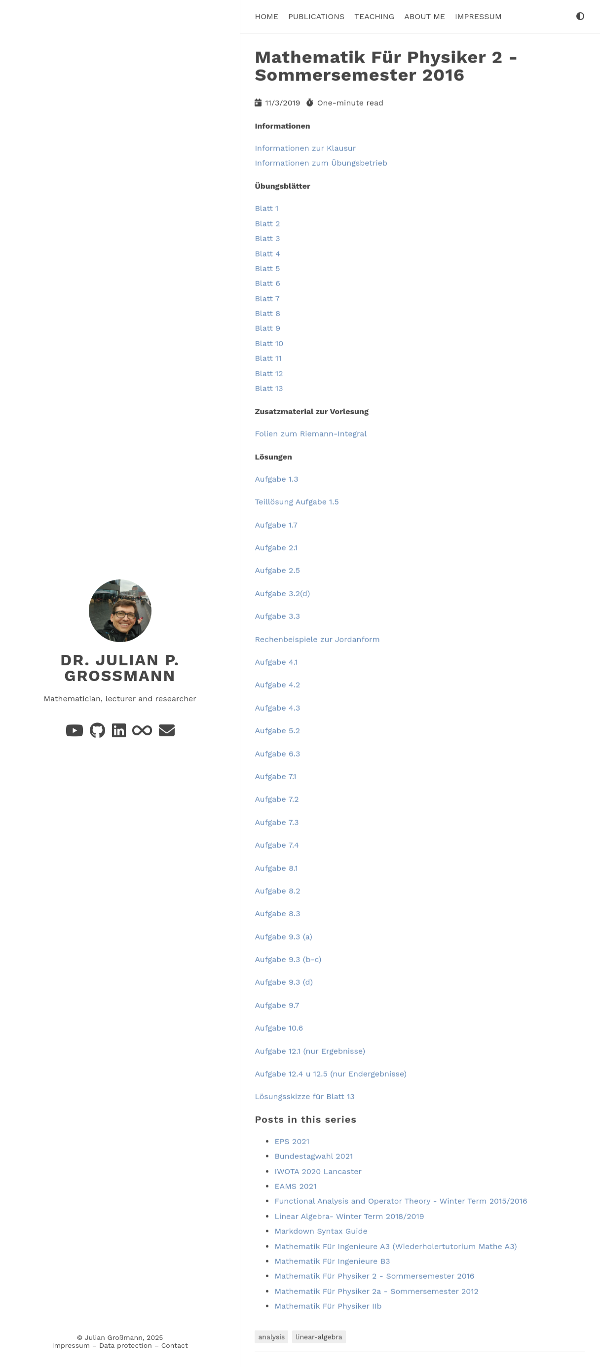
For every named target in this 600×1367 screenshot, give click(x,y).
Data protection (125, 1345)
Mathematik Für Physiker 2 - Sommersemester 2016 (374, 1275)
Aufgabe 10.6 (279, 1027)
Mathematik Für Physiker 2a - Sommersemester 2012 (376, 1290)
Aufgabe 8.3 (277, 913)
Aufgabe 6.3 (277, 753)
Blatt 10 (269, 343)
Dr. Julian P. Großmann (120, 667)
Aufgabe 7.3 (277, 822)
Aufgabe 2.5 (277, 570)
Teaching (374, 16)
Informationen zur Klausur (305, 147)
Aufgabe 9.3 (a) (283, 936)
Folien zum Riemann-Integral (311, 433)
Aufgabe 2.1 (276, 547)
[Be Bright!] (143, 733)
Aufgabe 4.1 (276, 661)
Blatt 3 (267, 238)
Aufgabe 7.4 (277, 844)
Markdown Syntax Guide (320, 1230)
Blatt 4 (267, 252)
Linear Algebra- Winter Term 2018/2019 (349, 1216)
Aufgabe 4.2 (277, 684)
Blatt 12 (269, 373)
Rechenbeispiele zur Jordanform (317, 639)
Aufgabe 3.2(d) (282, 593)
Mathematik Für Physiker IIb (327, 1305)
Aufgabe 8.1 (276, 867)
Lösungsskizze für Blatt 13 (304, 1096)
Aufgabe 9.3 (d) (284, 981)
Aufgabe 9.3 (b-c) (288, 959)
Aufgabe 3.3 (277, 615)
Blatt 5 (267, 268)
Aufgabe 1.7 (276, 524)
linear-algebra (319, 1336)
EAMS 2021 (295, 1185)
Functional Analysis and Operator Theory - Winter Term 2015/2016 (400, 1200)
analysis (271, 1336)
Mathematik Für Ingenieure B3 (332, 1260)
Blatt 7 (267, 298)
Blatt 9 (267, 327)
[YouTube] (76, 733)
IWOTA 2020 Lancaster (318, 1171)
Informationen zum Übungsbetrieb (321, 162)
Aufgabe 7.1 (275, 776)
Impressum (71, 1345)
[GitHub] (99, 733)
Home (266, 16)
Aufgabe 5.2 (277, 730)
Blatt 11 (268, 357)
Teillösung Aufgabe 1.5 (297, 501)
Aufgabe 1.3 (276, 478)
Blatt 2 (267, 223)
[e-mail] (167, 733)
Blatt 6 (267, 283)
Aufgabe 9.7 (277, 1004)
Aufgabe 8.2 (277, 890)
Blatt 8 (267, 313)
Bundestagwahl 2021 (313, 1155)
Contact (174, 1345)
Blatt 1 (266, 208)
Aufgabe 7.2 (277, 798)
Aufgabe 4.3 (277, 707)
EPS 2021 (291, 1141)
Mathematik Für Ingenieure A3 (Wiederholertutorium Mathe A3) (395, 1246)
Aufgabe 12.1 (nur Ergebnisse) (310, 1050)
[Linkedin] (120, 733)
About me (424, 16)
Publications (316, 16)
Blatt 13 (269, 388)
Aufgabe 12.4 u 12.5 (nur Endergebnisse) (331, 1073)
